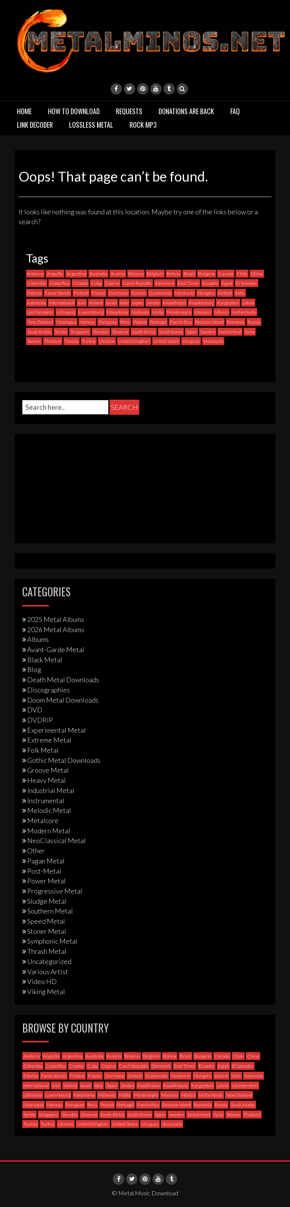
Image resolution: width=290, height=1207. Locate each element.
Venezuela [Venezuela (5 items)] (213, 341)
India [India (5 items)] (240, 293)
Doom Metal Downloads (63, 700)
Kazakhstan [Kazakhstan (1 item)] (174, 303)
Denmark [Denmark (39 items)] (164, 283)
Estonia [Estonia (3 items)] (34, 293)
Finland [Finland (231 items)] (81, 293)
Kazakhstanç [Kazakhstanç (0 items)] (201, 303)
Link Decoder (35, 125)
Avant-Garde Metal (55, 649)
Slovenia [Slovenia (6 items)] (120, 332)
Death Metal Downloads (63, 679)
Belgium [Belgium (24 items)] (155, 274)
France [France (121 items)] (98, 293)
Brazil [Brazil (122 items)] (189, 274)
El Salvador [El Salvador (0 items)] (246, 283)
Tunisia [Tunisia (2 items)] (72, 341)
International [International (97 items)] (61, 303)
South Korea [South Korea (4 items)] (171, 332)
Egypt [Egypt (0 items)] (227, 283)
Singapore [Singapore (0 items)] (79, 332)
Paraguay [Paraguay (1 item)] (108, 322)
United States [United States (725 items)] (166, 341)
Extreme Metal (49, 740)
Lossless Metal (91, 125)
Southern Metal (50, 911)
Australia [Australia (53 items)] (98, 274)
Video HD (42, 981)
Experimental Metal (56, 730)
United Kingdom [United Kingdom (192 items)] (134, 341)
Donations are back (186, 111)
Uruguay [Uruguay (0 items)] (191, 341)
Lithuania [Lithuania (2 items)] (66, 312)
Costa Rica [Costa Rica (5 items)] (59, 283)
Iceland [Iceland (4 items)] (225, 293)
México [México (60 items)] (221, 312)
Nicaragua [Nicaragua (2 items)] (66, 322)
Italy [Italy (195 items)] (124, 303)
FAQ (235, 111)
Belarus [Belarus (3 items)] (135, 274)
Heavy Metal (46, 780)
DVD (34, 710)
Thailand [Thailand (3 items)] (52, 341)
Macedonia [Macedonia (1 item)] (117, 312)
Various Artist (47, 971)
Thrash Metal (46, 951)
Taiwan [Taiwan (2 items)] (34, 341)
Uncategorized (49, 961)
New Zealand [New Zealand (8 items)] (40, 322)
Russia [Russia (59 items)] (254, 322)
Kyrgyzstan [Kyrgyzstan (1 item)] (228, 303)
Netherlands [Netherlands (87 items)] (244, 312)
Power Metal (46, 881)
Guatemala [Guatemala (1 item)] (160, 293)
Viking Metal (46, 991)
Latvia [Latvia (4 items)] (248, 303)
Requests (129, 111)
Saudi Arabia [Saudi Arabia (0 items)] (39, 332)
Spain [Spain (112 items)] (191, 332)
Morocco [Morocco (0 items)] (202, 312)
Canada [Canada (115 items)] (225, 274)
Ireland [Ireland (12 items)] (96, 303)
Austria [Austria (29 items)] (118, 274)
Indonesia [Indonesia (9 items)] (36, 303)
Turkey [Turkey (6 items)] (89, 341)
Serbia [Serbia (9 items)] (61, 332)
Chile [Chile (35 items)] (242, 274)
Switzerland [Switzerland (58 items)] (230, 332)
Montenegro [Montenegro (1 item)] (179, 312)
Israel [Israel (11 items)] (111, 303)
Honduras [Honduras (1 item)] (184, 293)
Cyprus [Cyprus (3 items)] (112, 283)
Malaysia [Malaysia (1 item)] (140, 312)
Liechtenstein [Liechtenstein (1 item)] (40, 312)
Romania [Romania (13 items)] (235, 322)
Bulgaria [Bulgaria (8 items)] (206, 274)
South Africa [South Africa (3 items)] (144, 332)
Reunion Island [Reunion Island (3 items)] (209, 322)
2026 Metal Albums (55, 629)
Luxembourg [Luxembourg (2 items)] (91, 312)
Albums (38, 639)
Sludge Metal (46, 901)
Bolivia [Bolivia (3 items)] (173, 274)
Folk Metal (43, 750)
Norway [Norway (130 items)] (87, 322)
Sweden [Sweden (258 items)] (207, 332)
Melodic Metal (49, 810)
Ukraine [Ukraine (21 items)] (107, 341)
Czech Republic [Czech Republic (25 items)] (137, 283)
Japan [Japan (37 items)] (137, 303)
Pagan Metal (46, 861)
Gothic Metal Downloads (63, 760)
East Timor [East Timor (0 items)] (188, 283)
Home (24, 111)
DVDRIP (40, 720)
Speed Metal (46, 921)
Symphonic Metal (52, 941)
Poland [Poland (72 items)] (140, 322)
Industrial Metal (50, 790)
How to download (74, 111)
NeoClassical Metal (56, 840)
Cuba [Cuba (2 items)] (96, 283)
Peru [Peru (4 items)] (125, 322)
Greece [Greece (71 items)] (138, 293)
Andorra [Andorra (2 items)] (35, 274)
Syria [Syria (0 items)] (250, 332)
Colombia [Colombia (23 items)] (36, 283)
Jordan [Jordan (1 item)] (153, 303)
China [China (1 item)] (257, 274)
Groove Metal (48, 770)
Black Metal (44, 659)
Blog (34, 669)
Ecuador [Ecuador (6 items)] (210, 283)
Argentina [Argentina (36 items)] (76, 274)
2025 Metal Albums (55, 619)
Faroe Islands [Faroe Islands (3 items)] (57, 293)
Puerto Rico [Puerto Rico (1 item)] (181, 322)
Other (36, 850)
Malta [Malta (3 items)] (158, 312)
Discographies (48, 690)
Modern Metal (48, 831)
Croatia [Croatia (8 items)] (80, 283)
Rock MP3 (143, 125)
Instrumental (45, 800)
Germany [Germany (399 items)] (118, 293)
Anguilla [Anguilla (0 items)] (55, 274)
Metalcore (43, 820)
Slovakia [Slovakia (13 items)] (101, 332)
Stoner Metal (46, 931)
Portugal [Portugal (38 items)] (158, 322)
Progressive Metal (54, 891)
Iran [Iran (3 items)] (82, 303)
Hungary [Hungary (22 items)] (206, 293)
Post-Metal (44, 871)
